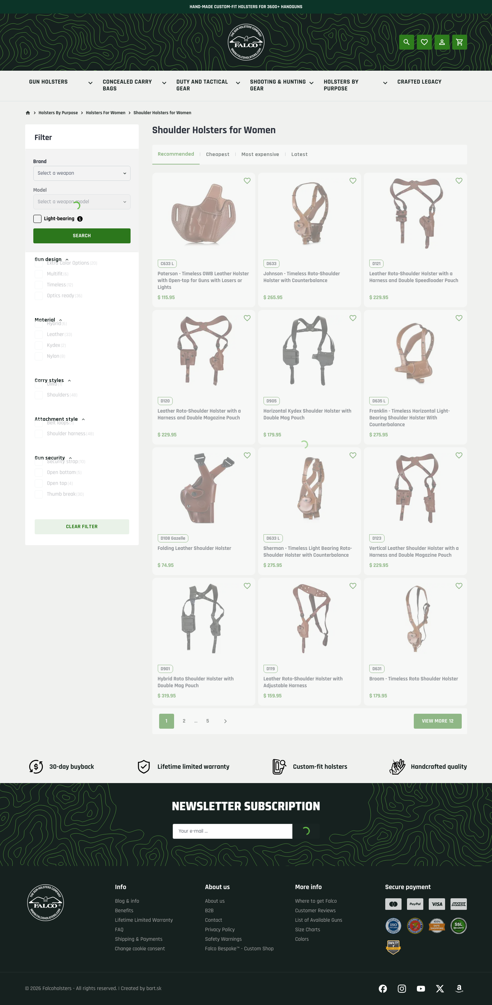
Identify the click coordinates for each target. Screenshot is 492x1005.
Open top (60, 490)
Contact (213, 920)
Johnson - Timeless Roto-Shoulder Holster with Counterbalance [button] (302, 277)
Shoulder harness (70, 441)
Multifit (57, 281)
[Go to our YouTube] (421, 989)
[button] (82, 281)
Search (82, 235)
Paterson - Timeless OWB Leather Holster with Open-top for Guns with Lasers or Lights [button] (203, 281)
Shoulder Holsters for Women (162, 113)
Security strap (66, 468)
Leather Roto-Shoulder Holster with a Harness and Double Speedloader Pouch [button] (413, 277)
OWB (54, 391)
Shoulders (62, 402)
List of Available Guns (318, 920)
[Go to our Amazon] (459, 989)
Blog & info (127, 901)
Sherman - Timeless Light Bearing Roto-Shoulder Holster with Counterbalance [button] (308, 552)
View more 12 (438, 721)
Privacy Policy (220, 929)
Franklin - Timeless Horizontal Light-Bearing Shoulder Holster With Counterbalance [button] (409, 418)
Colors (302, 939)
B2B (209, 910)
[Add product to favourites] (247, 181)
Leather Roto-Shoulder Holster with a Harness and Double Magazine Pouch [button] (199, 414)
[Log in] (442, 42)
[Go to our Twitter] (440, 989)
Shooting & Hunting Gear (283, 85)
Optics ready (64, 303)
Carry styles (53, 380)
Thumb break (65, 501)
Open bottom (64, 479)
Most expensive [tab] (260, 154)
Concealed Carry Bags (135, 85)
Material (49, 320)
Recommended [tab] (176, 154)
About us (215, 901)
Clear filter (82, 526)
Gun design (52, 259)
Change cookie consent (140, 948)
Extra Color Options (72, 270)
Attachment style (60, 419)
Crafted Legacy (419, 82)
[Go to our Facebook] (383, 989)
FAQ (119, 929)
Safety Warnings (223, 939)
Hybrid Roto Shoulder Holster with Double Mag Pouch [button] (196, 682)
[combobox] (82, 173)
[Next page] (225, 721)
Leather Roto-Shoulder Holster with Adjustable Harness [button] (303, 682)
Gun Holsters (62, 83)
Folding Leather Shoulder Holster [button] (195, 548)
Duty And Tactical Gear (209, 85)
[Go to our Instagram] (402, 989)
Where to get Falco (316, 901)
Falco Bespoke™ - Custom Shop (239, 948)
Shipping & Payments (139, 939)
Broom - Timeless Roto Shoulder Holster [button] (413, 679)
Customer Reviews (315, 910)
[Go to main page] (28, 113)
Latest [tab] (299, 154)
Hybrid (57, 330)
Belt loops (60, 430)
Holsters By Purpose (356, 85)
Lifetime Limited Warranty (144, 920)
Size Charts (307, 929)
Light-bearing (59, 218)
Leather (59, 341)
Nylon (56, 363)
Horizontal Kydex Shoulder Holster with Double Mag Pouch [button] (308, 414)
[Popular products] (424, 42)
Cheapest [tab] (218, 154)
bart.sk (154, 988)
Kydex (56, 352)
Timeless (60, 292)
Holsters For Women (105, 113)
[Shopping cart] (459, 42)
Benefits (124, 910)
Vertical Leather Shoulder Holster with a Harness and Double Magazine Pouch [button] (414, 552)
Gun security (54, 458)
